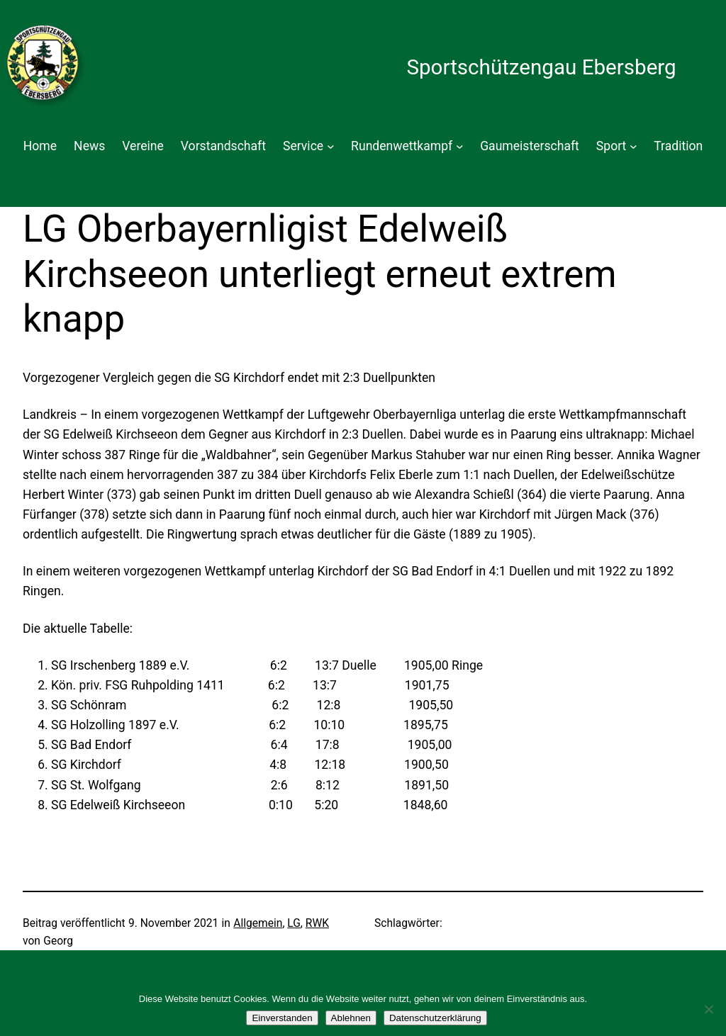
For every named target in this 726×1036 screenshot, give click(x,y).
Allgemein (257, 923)
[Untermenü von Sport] (633, 146)
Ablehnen (351, 1018)
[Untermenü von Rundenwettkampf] (460, 146)
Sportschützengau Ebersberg (541, 67)
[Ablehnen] (708, 1009)
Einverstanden (282, 1018)
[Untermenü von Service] (331, 146)
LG (294, 923)
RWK (317, 923)
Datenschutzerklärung (435, 1018)
